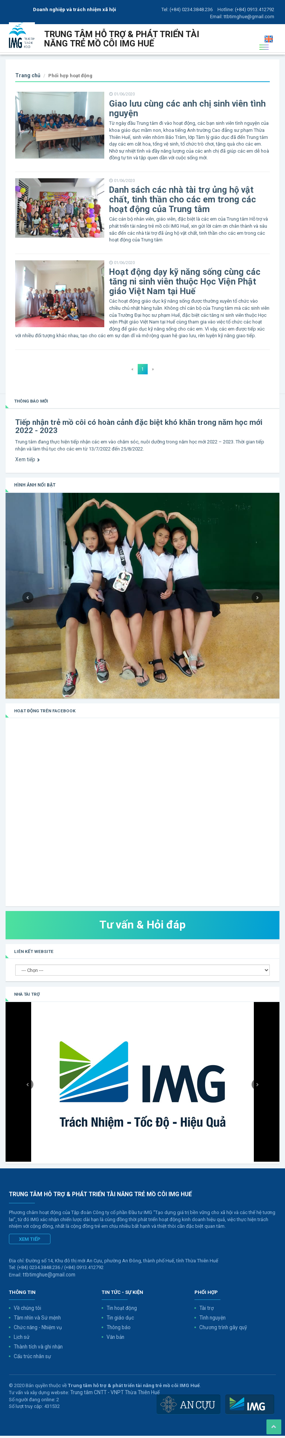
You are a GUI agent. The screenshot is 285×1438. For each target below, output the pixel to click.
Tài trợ (205, 1312)
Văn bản (115, 1340)
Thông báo (118, 1331)
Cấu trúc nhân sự (31, 1359)
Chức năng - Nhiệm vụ (37, 1331)
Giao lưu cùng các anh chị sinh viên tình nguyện (180, 119)
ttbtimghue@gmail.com (249, 16)
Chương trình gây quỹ (221, 1331)
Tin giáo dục (120, 1322)
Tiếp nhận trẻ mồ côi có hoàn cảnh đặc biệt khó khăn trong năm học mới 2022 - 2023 (134, 432)
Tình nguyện (212, 1322)
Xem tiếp (27, 465)
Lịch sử (21, 1340)
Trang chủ (27, 86)
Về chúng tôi (27, 1312)
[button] (26, 601)
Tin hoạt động (121, 1312)
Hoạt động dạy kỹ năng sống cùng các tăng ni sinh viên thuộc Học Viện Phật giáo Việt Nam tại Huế (188, 289)
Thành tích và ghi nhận (37, 1350)
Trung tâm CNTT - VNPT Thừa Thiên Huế (112, 1395)
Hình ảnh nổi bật (33, 490)
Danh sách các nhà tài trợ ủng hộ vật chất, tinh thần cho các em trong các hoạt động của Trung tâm (185, 209)
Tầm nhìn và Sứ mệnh (36, 1322)
